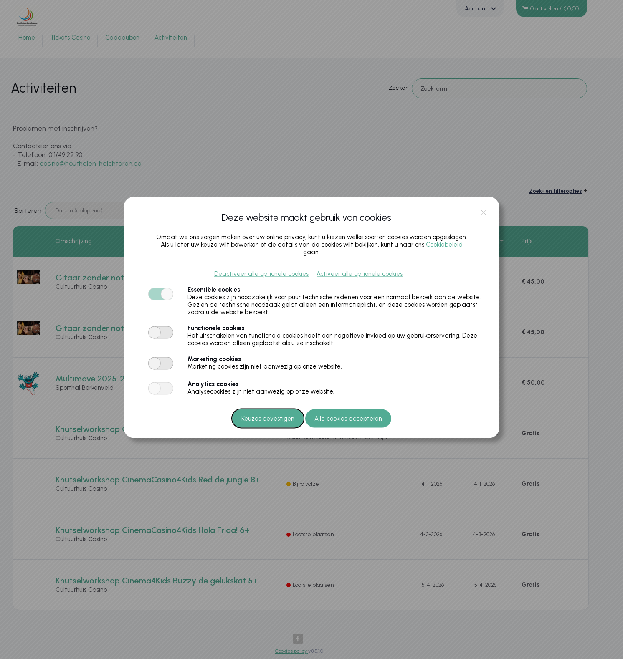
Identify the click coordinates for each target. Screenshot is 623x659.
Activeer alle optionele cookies (360, 274)
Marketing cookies (214, 359)
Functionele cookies (215, 328)
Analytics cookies (212, 384)
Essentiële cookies (213, 289)
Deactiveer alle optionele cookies (261, 274)
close (484, 212)
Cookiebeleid (444, 244)
